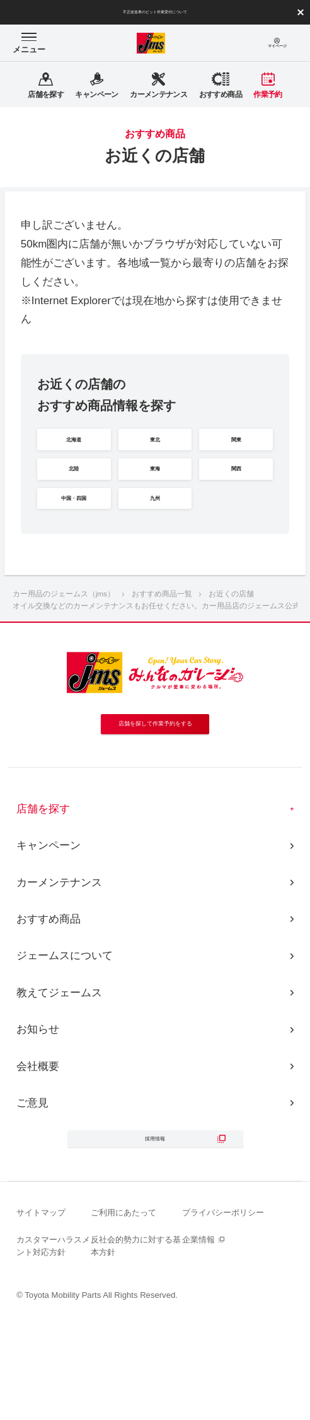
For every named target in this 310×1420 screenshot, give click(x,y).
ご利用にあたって (123, 1311)
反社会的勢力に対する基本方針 (136, 1345)
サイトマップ (41, 1311)
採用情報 (155, 1229)
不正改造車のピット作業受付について (155, 12)
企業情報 (198, 1338)
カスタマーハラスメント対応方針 (53, 1345)
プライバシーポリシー (223, 1311)
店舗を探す (43, 891)
